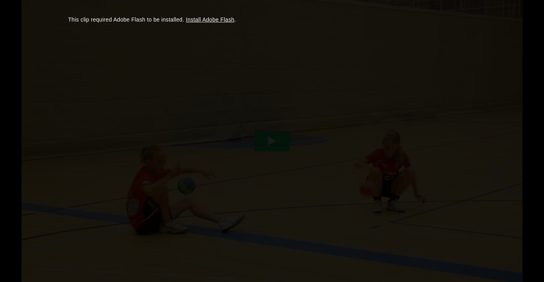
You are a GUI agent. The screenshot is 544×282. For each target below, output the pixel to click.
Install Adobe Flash (210, 19)
